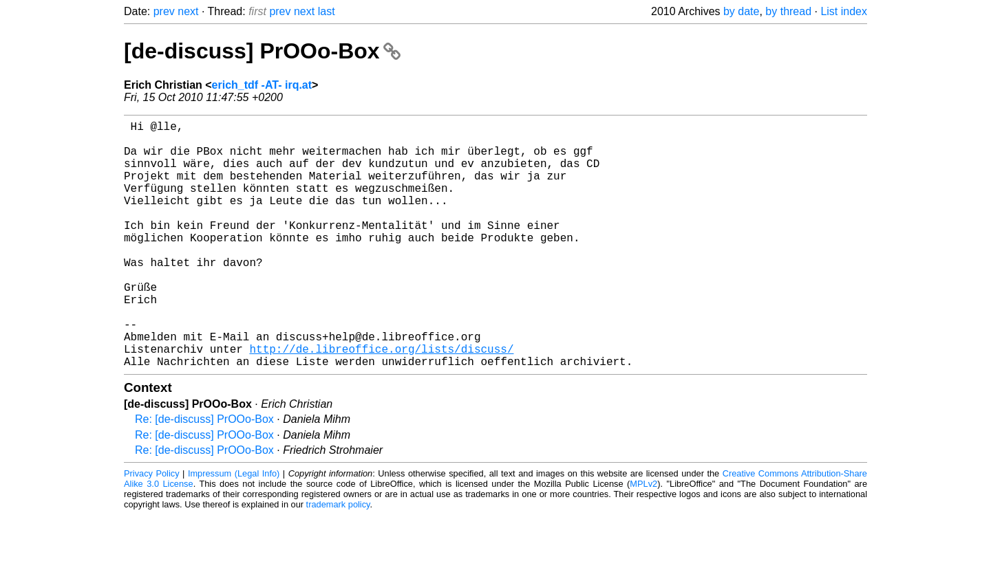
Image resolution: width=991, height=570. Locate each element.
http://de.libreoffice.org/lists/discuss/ (381, 400)
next (188, 11)
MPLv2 (643, 539)
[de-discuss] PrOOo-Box (262, 51)
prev (164, 11)
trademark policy (338, 559)
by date (741, 11)
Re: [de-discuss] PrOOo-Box (204, 474)
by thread (788, 11)
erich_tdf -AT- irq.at (262, 85)
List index (843, 11)
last (326, 11)
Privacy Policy (152, 528)
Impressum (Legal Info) (233, 528)
